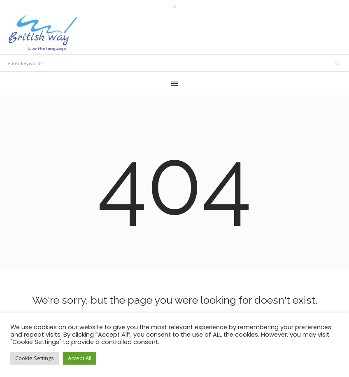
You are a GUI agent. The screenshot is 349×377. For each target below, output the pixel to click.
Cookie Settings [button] (34, 358)
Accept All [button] (79, 358)
